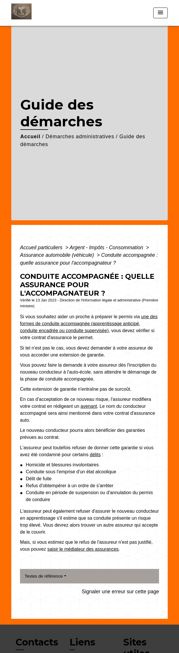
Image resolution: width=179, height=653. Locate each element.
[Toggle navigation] (160, 13)
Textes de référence (44, 576)
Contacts (37, 642)
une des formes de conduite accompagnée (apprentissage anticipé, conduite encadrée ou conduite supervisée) (89, 323)
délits (95, 454)
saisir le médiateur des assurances (82, 549)
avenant (89, 406)
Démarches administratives (79, 136)
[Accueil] (33, 13)
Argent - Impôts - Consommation (107, 247)
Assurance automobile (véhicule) (57, 255)
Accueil (30, 136)
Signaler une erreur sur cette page (120, 591)
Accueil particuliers (42, 247)
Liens (82, 642)
